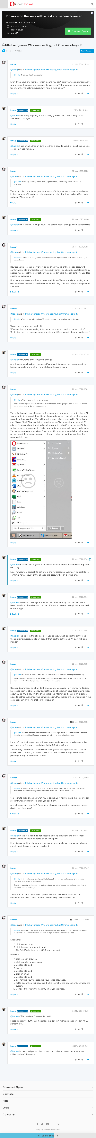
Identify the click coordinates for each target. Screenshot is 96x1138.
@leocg (14, 68)
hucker (13, 62)
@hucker (17, 73)
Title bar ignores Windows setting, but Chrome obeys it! (51, 68)
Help (5, 1098)
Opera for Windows (14, 49)
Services (8, 1092)
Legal (6, 1105)
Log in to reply (86, 49)
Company (9, 1112)
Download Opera (80, 29)
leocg (13, 108)
